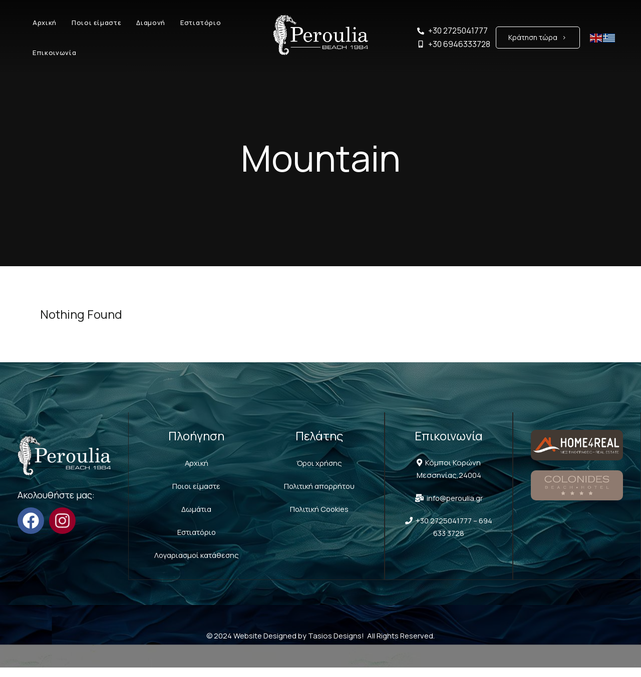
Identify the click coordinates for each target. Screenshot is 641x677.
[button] (538, 38)
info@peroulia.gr (453, 497)
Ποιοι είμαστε (196, 485)
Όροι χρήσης (319, 462)
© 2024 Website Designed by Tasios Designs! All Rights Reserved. (320, 645)
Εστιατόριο (196, 530)
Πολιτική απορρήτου (319, 485)
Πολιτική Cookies (319, 507)
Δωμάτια (196, 507)
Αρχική (196, 462)
